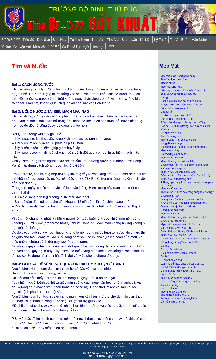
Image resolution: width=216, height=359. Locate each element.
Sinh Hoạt (60, 39)
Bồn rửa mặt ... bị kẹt (172, 301)
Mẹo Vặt (39, 47)
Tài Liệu (145, 39)
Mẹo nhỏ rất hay (170, 150)
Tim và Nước (168, 83)
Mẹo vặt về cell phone (173, 157)
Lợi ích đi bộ (167, 274)
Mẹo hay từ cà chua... (173, 188)
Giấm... (165, 245)
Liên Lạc (98, 47)
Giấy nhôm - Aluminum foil (176, 108)
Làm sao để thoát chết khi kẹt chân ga (182, 263)
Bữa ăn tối (166, 111)
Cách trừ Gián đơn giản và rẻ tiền (179, 267)
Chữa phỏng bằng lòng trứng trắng (180, 281)
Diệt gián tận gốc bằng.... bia (177, 118)
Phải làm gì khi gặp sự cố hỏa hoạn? (181, 101)
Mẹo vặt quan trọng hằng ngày (178, 75)
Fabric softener (169, 288)
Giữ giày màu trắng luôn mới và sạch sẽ (183, 90)
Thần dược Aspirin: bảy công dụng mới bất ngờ (187, 192)
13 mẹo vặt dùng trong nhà (176, 179)
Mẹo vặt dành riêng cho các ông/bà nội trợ (184, 217)
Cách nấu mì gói (170, 195)
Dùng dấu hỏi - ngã (171, 132)
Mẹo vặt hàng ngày (171, 86)
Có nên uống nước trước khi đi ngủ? (181, 270)
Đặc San (43, 39)
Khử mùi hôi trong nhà (173, 168)
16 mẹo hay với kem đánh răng (178, 171)
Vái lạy (164, 97)
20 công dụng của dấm (174, 79)
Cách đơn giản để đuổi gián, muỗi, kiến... (184, 146)
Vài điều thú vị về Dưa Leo (176, 227)
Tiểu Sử (29, 39)
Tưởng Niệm (79, 39)
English (53, 46)
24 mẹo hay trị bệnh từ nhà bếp (178, 206)
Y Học (6, 47)
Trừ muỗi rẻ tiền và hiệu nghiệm (179, 298)
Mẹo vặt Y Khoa (170, 213)
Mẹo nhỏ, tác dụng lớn (173, 291)
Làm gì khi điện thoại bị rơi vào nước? (182, 199)
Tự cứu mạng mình (171, 136)
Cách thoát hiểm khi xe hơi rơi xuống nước (184, 164)
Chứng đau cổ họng (172, 249)
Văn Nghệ (199, 39)
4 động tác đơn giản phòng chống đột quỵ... (185, 122)
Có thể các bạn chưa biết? (176, 115)
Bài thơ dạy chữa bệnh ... (175, 154)
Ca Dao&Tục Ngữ (75, 47)
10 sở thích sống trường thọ (176, 278)
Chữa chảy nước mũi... (174, 220)
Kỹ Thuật (160, 39)
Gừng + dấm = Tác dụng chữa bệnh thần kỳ (185, 175)
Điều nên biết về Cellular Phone (178, 252)
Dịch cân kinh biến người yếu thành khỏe (184, 231)
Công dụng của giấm (172, 210)
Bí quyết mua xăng (171, 260)
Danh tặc (166, 256)
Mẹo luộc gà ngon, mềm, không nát (180, 224)
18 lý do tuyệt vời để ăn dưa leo (178, 93)
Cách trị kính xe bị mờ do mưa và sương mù (185, 238)
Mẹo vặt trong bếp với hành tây (178, 161)
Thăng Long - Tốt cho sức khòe (178, 139)
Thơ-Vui (113, 39)
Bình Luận (129, 39)
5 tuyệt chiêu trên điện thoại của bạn (181, 104)
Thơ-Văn (97, 39)
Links (111, 46)
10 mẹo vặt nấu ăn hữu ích (176, 235)
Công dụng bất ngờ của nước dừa (180, 242)
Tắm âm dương (169, 285)
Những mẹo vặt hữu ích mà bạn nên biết (183, 202)
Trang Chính (10, 39)
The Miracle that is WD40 (175, 294)
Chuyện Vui (22, 47)
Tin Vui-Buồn (179, 39)
